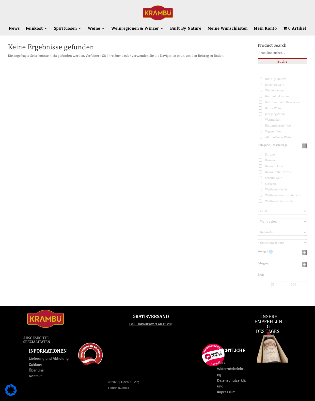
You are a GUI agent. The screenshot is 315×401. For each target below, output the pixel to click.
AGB (221, 363)
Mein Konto (265, 29)
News (14, 29)
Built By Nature (185, 29)
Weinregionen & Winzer (135, 29)
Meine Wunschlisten (227, 29)
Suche (282, 61)
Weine (94, 29)
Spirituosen (65, 29)
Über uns (36, 370)
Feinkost (34, 29)
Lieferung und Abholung (49, 358)
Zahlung (35, 364)
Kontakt (35, 376)
